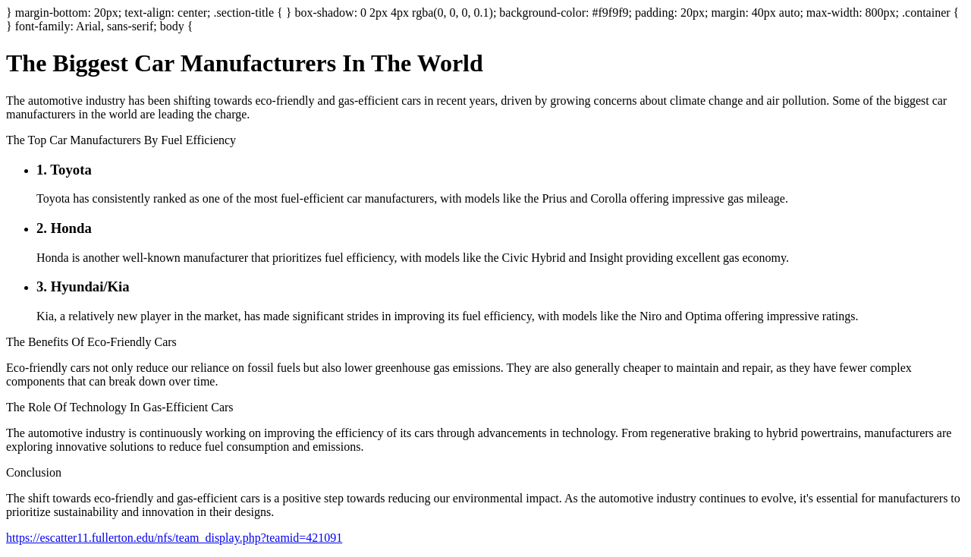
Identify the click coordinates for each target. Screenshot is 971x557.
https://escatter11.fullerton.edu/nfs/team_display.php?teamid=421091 (174, 537)
